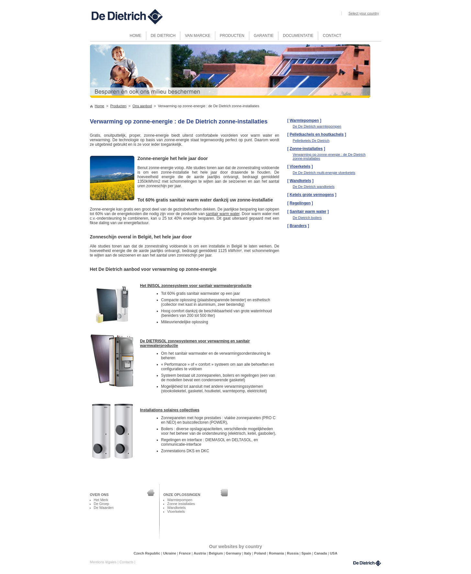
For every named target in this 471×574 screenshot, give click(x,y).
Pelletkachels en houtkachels (317, 134)
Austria (200, 553)
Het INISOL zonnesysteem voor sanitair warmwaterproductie (196, 285)
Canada (321, 553)
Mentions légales (104, 562)
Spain (306, 553)
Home (99, 106)
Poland (260, 553)
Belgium (216, 553)
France (185, 553)
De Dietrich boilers (307, 218)
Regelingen (300, 203)
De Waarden (104, 508)
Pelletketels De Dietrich (311, 141)
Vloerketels (300, 166)
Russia (293, 553)
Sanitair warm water (308, 211)
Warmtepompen (304, 120)
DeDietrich (367, 563)
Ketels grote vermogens (312, 194)
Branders (298, 226)
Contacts (126, 562)
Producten (118, 106)
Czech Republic (147, 553)
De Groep (101, 504)
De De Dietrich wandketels (313, 187)
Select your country (363, 13)
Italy (248, 553)
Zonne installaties (181, 504)
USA (333, 553)
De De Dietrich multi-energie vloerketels (324, 173)
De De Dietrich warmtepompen (317, 126)
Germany (234, 553)
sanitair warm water (223, 214)
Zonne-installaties (306, 148)
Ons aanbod (142, 106)
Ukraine (170, 553)
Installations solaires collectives (169, 410)
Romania (277, 553)
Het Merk (101, 500)
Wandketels (300, 180)
